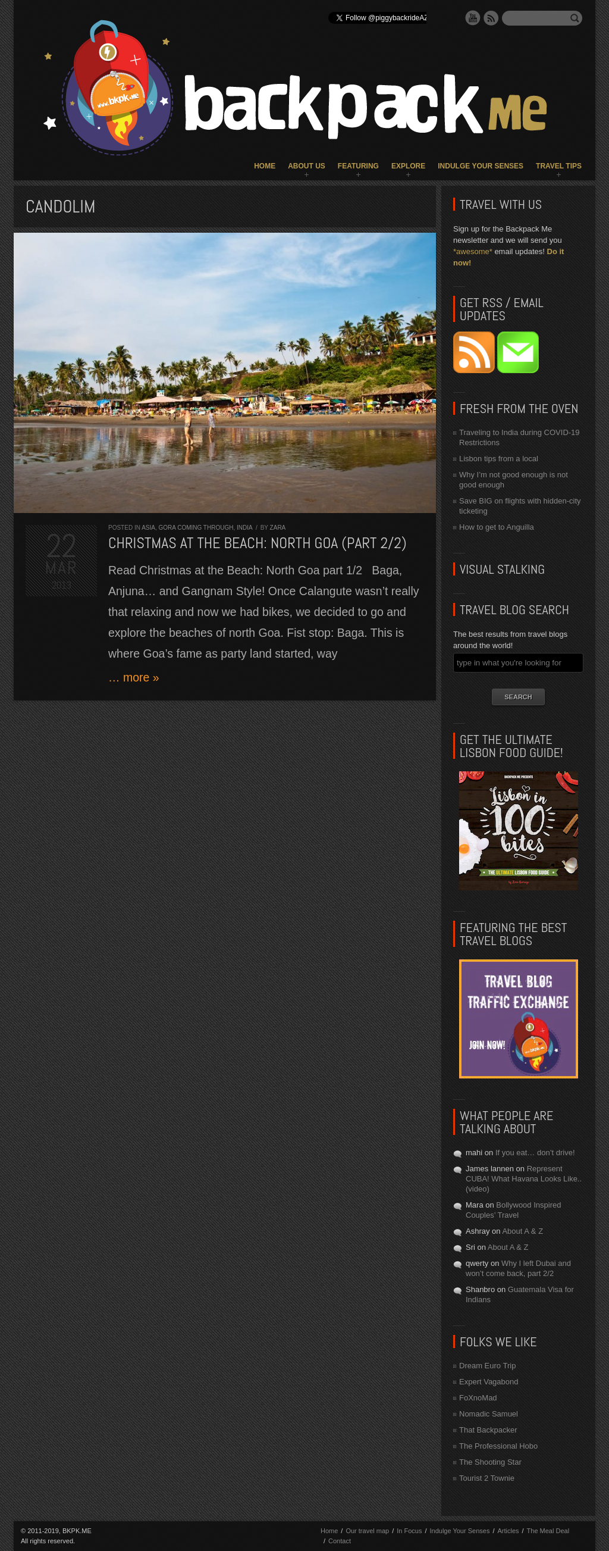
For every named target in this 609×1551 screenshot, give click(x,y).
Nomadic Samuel (488, 1413)
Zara (278, 527)
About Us (306, 166)
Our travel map (367, 1530)
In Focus (409, 1530)
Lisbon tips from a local (498, 458)
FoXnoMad (478, 1397)
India (244, 527)
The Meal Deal (548, 1530)
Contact (339, 1540)
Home (264, 166)
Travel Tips (559, 166)
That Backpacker (488, 1429)
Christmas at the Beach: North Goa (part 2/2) (257, 543)
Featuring (358, 166)
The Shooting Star (490, 1462)
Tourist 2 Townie (486, 1478)
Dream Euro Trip (487, 1365)
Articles (508, 1530)
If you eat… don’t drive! (535, 1152)
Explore (408, 166)
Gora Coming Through (195, 527)
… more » (133, 677)
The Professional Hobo (498, 1445)
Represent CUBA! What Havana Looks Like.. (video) (524, 1178)
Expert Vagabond (489, 1381)
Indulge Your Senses (480, 166)
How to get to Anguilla (496, 527)
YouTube (473, 18)
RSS (491, 18)
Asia (148, 527)
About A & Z (522, 1231)
